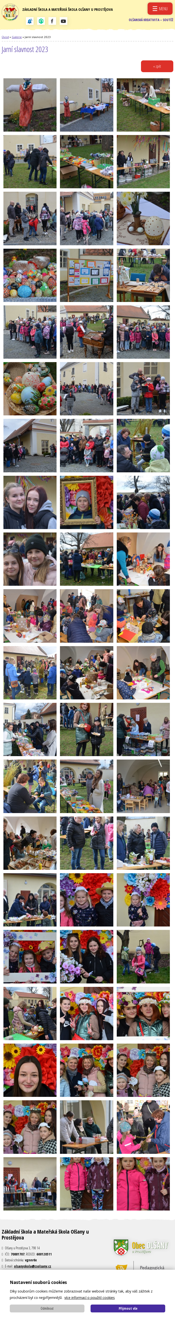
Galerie (17, 40)
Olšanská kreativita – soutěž (149, 22)
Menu (163, 8)
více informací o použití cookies (89, 1297)
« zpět (156, 70)
